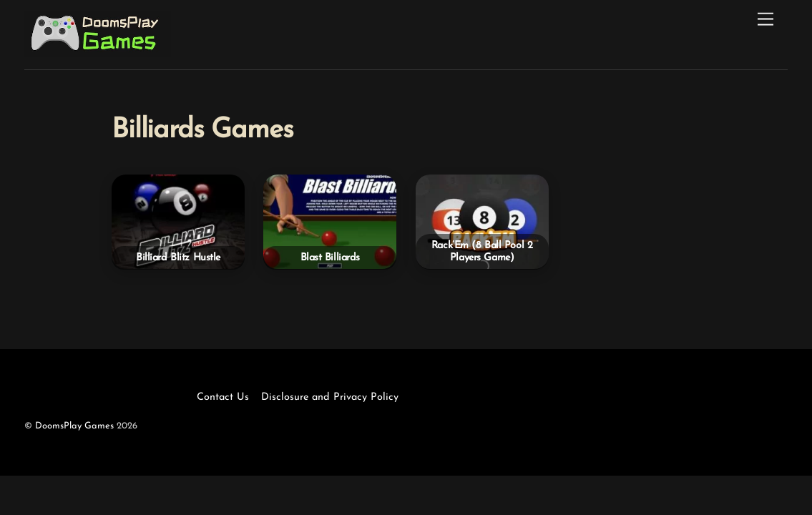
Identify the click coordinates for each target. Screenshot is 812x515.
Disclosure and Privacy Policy (329, 397)
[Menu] (765, 20)
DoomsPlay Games (74, 426)
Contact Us (223, 397)
